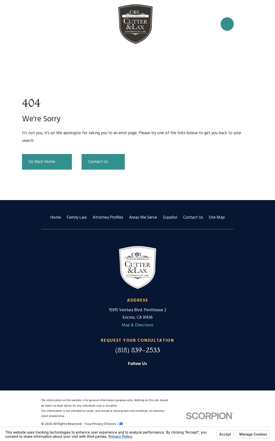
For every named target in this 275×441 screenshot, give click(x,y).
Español (170, 217)
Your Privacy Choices (103, 424)
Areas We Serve (143, 217)
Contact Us (193, 217)
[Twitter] (150, 374)
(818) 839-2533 (137, 350)
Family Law (77, 217)
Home (55, 217)
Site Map (217, 217)
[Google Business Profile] (125, 374)
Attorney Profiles (108, 217)
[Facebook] (138, 374)
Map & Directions (137, 325)
